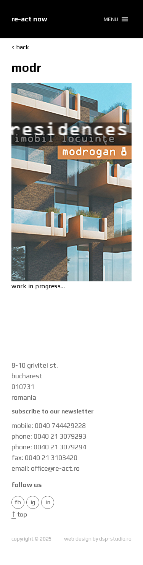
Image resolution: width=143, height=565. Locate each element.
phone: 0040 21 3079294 (48, 447)
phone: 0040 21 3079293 (48, 436)
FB (18, 502)
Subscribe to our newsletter (52, 411)
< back (20, 47)
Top (19, 514)
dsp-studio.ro (115, 539)
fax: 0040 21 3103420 (44, 458)
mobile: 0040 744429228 (48, 425)
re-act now (29, 19)
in (47, 502)
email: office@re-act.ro (45, 468)
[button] (111, 19)
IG (33, 502)
